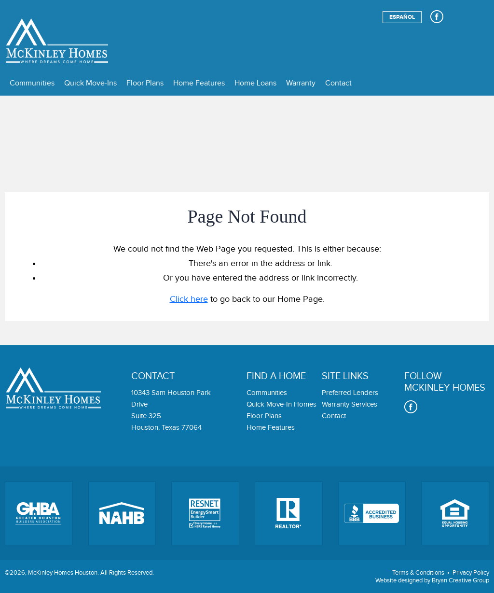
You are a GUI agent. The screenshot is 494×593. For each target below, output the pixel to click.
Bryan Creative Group (460, 580)
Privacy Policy (471, 573)
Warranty (301, 83)
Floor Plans (145, 83)
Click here (189, 299)
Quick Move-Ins (90, 83)
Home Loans (255, 83)
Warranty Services (349, 404)
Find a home (276, 376)
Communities (32, 83)
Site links (345, 376)
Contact (338, 83)
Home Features (199, 83)
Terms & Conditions (418, 573)
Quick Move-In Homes (281, 404)
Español (402, 17)
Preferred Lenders (350, 393)
